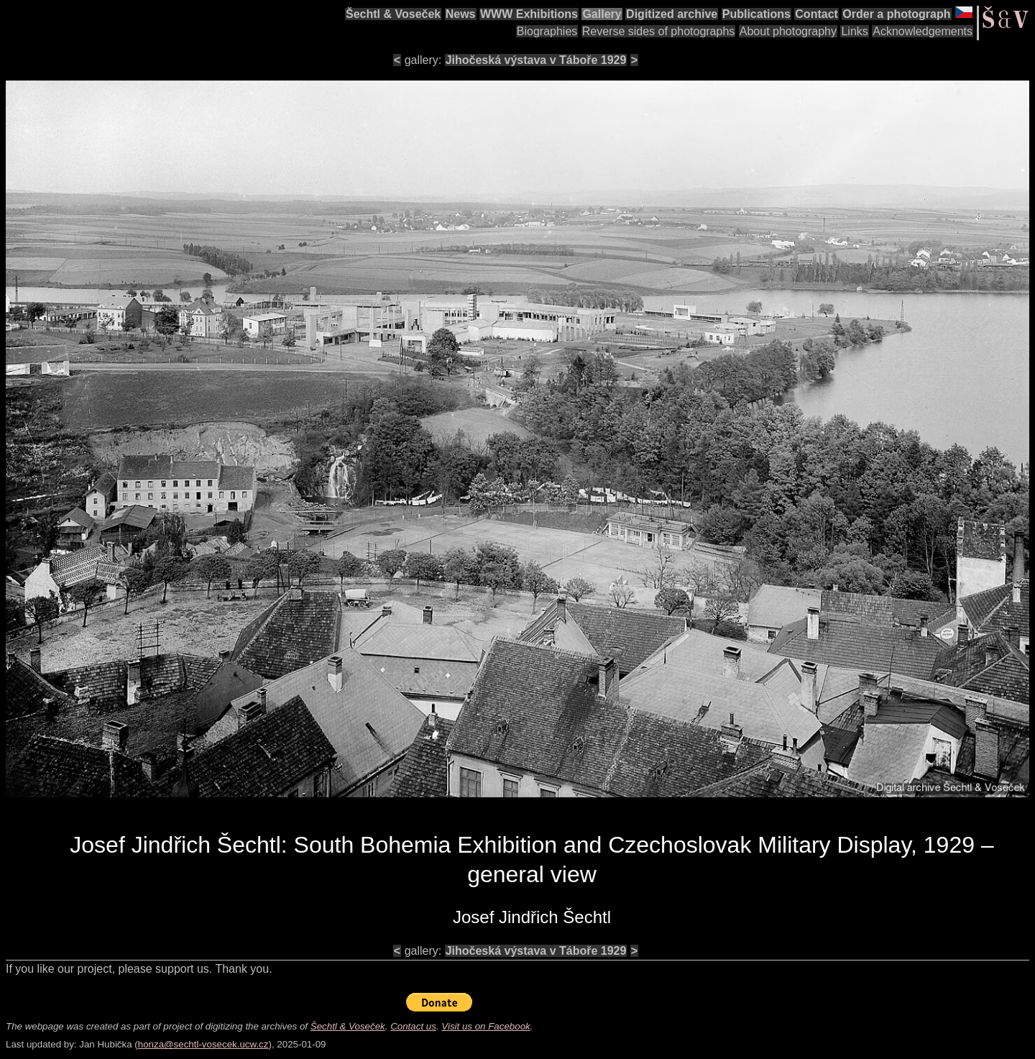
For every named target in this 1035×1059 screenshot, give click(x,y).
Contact (816, 14)
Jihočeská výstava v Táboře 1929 (536, 60)
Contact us (413, 1026)
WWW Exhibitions (529, 14)
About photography (788, 31)
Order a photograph (896, 14)
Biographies (547, 31)
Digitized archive (671, 14)
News (461, 14)
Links (854, 31)
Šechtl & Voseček (393, 14)
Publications (756, 14)
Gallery (601, 14)
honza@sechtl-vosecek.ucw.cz (203, 1044)
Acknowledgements (922, 31)
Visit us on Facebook (485, 1026)
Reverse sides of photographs (658, 31)
